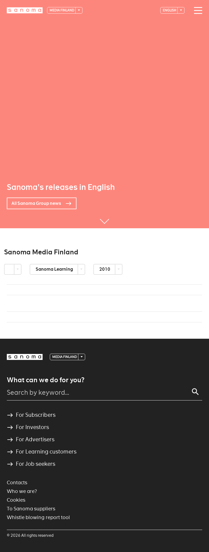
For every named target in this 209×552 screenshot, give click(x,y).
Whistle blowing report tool (38, 517)
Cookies (16, 500)
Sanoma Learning (55, 269)
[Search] (195, 392)
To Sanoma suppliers (31, 508)
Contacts (17, 482)
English (170, 10)
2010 (105, 269)
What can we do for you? (45, 380)
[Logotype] (25, 10)
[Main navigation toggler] (196, 10)
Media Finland (62, 10)
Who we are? (22, 491)
